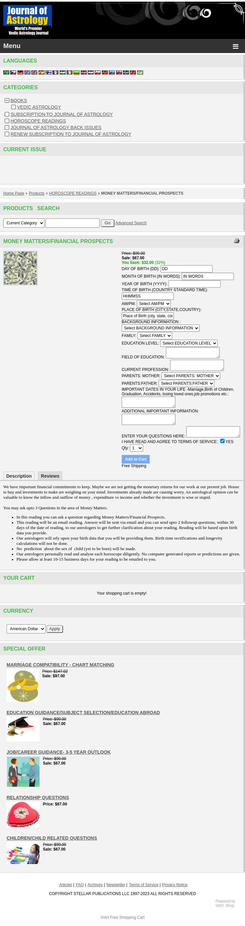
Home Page (13, 193)
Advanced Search (131, 223)
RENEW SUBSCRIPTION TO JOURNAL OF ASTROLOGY (71, 134)
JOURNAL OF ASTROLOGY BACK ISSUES (56, 127)
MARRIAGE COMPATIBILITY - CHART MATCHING (60, 664)
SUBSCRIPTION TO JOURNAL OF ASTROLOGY (62, 114)
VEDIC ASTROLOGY (39, 107)
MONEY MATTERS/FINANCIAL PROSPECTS (142, 193)
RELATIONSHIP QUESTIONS (38, 797)
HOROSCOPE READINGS (38, 121)
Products (36, 193)
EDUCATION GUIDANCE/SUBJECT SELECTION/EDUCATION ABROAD (83, 712)
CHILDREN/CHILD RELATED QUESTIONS (52, 838)
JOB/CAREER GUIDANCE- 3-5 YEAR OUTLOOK (59, 752)
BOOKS (19, 100)
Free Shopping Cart (127, 917)
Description (19, 476)
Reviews (50, 476)
